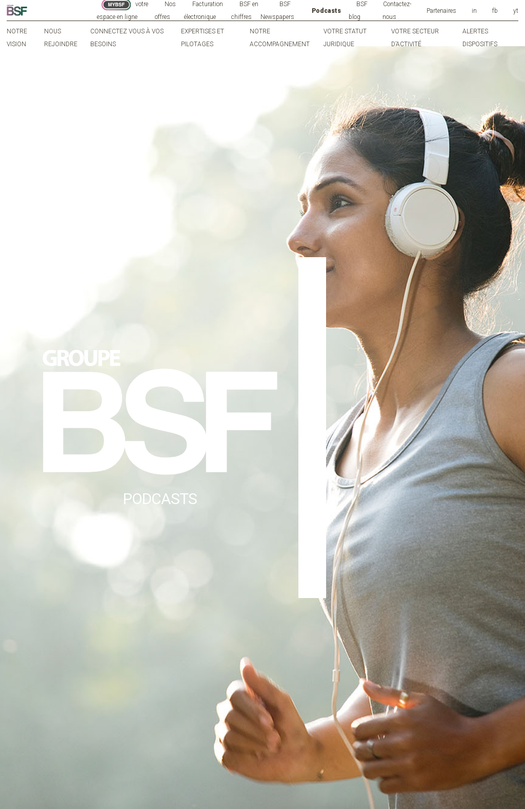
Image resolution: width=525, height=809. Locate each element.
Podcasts (326, 10)
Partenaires (441, 10)
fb (495, 10)
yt (515, 10)
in (474, 10)
